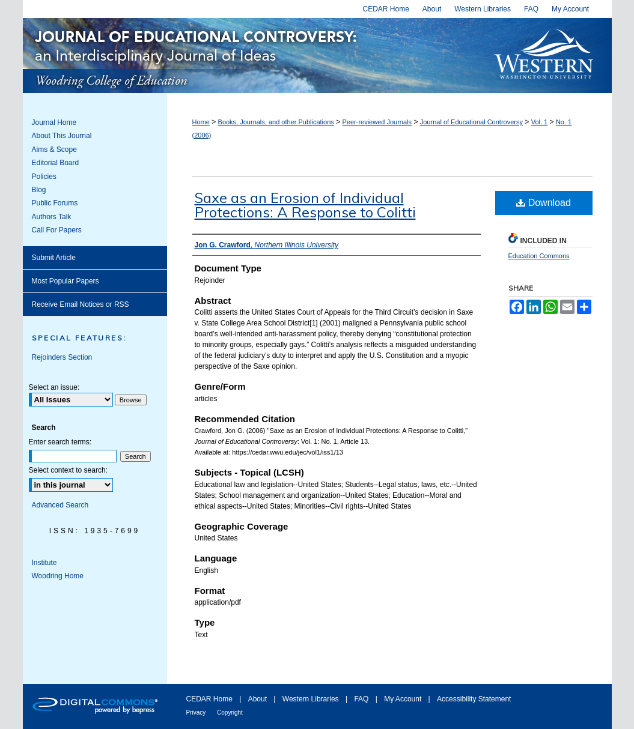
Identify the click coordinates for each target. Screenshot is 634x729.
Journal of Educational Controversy (252, 55)
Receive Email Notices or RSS (80, 304)
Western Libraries (311, 699)
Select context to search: (68, 470)
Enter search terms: (60, 442)
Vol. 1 (539, 122)
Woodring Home (58, 576)
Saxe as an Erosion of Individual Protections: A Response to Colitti (305, 205)
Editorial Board (55, 163)
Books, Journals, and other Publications (276, 122)
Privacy (197, 712)
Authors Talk (52, 217)
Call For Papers (57, 230)
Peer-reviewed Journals (377, 122)
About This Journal (62, 136)
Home (201, 122)
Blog (39, 190)
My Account (403, 699)
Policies (44, 176)
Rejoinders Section (62, 357)
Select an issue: (54, 387)
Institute (44, 562)
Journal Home (54, 122)
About (258, 699)
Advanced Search (60, 505)
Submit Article (54, 257)
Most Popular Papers (65, 281)
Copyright (230, 712)
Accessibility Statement (474, 699)
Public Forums (55, 203)
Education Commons (539, 255)
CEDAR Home (210, 699)
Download (543, 203)
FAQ (362, 699)
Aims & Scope (54, 149)
